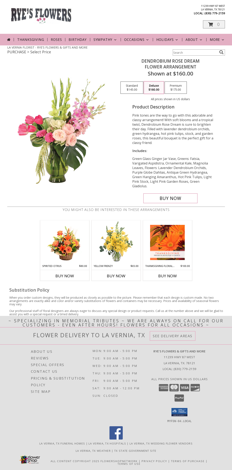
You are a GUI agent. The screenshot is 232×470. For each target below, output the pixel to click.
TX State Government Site (135, 450)
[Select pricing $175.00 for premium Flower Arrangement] (176, 88)
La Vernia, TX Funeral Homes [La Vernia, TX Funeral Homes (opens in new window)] (62, 443)
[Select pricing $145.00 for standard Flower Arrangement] (132, 88)
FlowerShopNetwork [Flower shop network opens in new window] (119, 461)
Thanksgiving (30, 39)
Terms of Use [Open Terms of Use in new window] (129, 463)
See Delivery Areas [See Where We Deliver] (172, 336)
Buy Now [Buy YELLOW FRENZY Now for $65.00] (116, 276)
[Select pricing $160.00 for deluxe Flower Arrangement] (154, 88)
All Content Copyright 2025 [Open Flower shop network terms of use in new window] (75, 461)
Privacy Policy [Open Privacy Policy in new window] (154, 461)
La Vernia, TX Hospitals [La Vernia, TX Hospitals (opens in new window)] (107, 443)
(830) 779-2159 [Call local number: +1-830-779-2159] (214, 13)
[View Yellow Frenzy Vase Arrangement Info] (116, 242)
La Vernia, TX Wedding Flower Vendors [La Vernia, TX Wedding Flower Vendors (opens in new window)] (161, 443)
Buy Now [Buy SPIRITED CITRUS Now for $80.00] (64, 276)
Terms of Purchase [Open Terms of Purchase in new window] (188, 461)
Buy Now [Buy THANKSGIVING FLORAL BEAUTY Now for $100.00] (167, 276)
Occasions (136, 39)
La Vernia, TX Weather (93, 450)
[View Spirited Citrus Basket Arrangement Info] (64, 242)
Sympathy (105, 39)
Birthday (77, 39)
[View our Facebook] (116, 438)
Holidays (167, 39)
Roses (56, 39)
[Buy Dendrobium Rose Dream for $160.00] (170, 198)
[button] (214, 24)
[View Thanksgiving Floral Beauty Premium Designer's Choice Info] (167, 242)
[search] (221, 52)
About (194, 39)
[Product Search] (195, 52)
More (217, 39)
